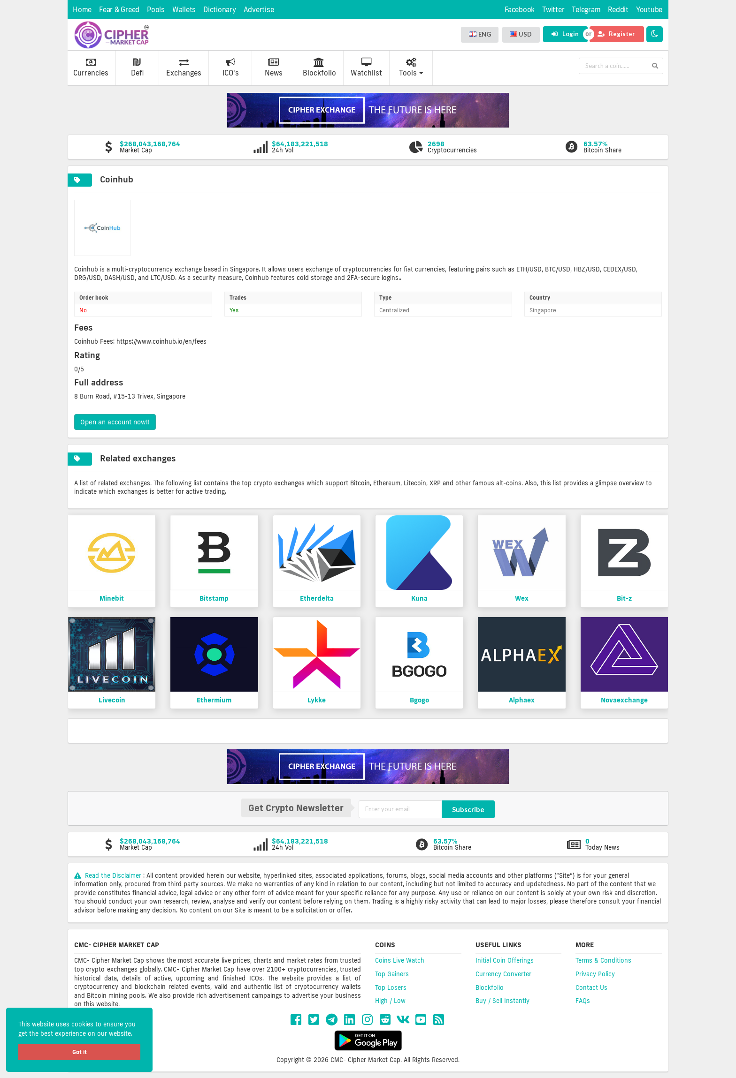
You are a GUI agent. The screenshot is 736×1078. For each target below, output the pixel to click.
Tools (411, 67)
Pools (156, 9)
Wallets (184, 9)
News (274, 67)
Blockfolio (319, 67)
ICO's (230, 67)
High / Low (390, 1000)
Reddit (618, 9)
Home (82, 9)
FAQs (582, 1000)
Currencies (90, 67)
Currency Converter (503, 974)
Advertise (259, 9)
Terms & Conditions (603, 960)
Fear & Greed (119, 9)
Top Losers (390, 987)
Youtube (649, 9)
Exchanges (183, 67)
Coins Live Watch (399, 960)
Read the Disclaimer (108, 875)
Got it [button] (79, 1051)
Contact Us (591, 987)
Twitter (553, 9)
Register (616, 34)
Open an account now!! (115, 422)
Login (565, 34)
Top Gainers (392, 974)
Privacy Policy (595, 974)
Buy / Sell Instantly (502, 1000)
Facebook (520, 9)
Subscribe (468, 809)
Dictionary (219, 9)
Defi (137, 67)
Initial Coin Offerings (504, 960)
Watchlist (366, 67)
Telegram (586, 9)
